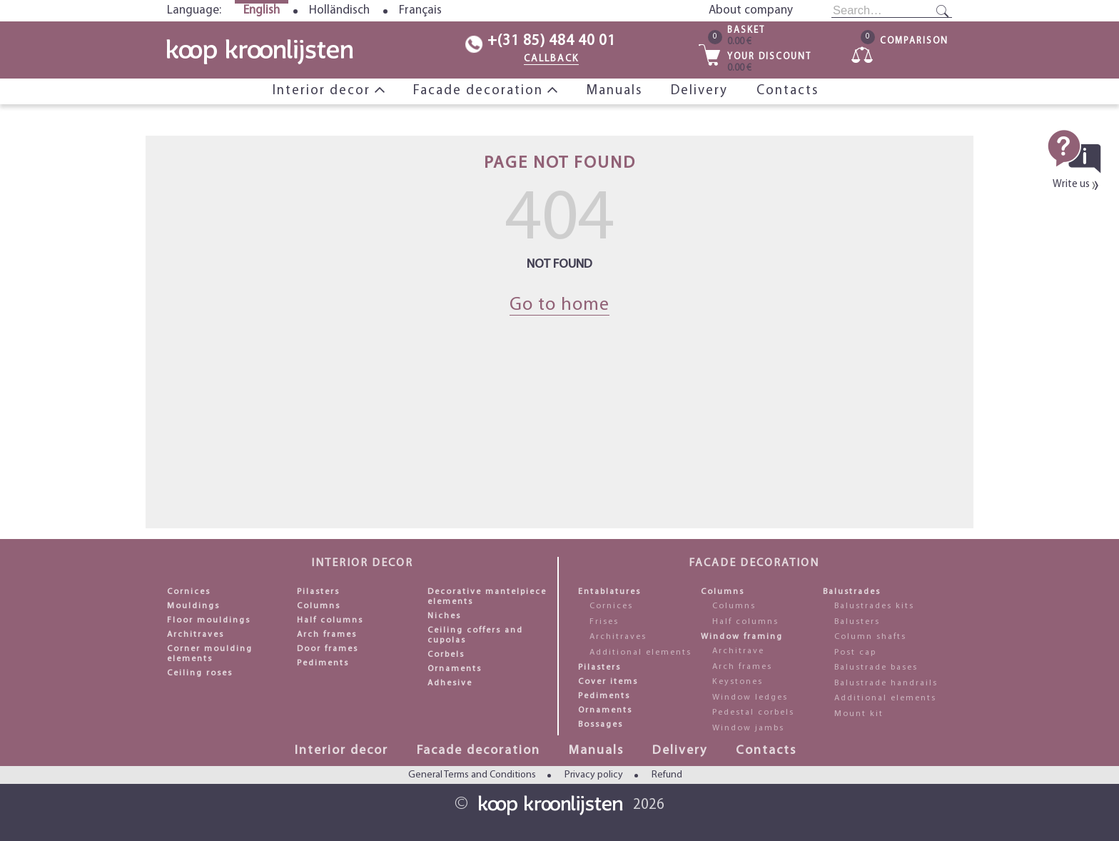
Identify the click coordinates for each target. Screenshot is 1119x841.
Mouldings (193, 606)
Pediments (323, 663)
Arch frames (327, 634)
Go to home (559, 305)
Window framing (742, 637)
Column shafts (870, 637)
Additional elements (640, 652)
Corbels (446, 654)
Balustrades (852, 592)
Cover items (608, 682)
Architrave (738, 651)
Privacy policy (593, 775)
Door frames (327, 649)
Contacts (787, 91)
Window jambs (748, 728)
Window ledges (750, 697)
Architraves (195, 634)
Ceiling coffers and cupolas (475, 635)
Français (420, 10)
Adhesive (449, 683)
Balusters (857, 622)
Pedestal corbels (753, 712)
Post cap (855, 652)
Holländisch (339, 10)
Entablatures (609, 592)
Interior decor (324, 91)
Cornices (189, 592)
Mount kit (858, 714)
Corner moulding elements (210, 654)
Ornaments (454, 669)
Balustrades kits (874, 606)
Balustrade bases (876, 667)
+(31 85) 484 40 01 (551, 41)
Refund (667, 775)
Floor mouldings (208, 620)
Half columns (330, 620)
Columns (318, 606)
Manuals (614, 91)
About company (751, 10)
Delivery (699, 91)
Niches (444, 616)
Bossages (600, 724)
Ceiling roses (200, 673)
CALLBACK (551, 59)
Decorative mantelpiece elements (487, 597)
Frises (604, 622)
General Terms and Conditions (472, 775)
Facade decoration (480, 91)
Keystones (737, 682)
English (261, 10)
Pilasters (318, 592)
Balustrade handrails (886, 683)
